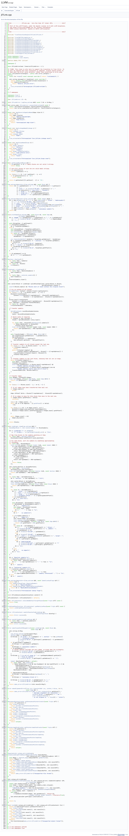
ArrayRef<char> (14, 291)
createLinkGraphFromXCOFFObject (26, 770)
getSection (36, 323)
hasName (19, 209)
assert (11, 287)
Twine (51, 697)
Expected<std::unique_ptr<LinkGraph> (20, 753)
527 (4, 781)
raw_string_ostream (17, 634)
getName (32, 209)
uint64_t (35, 232)
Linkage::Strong (18, 131)
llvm (20, 56)
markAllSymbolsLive (18, 619)
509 (4, 755)
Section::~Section (14, 259)
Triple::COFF (17, 814)
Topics (20, 7)
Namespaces (28, 7)
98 (4, 163)
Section (37, 471)
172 (4, 269)
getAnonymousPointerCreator (34, 701)
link (12, 805)
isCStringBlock (16, 163)
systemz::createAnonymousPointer (27, 719)
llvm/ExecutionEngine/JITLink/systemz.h (28, 49)
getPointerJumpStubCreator (33, 727)
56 (4, 102)
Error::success (19, 615)
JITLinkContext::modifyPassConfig (23, 612)
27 (4, 60)
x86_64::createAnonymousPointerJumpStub (29, 734)
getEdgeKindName (35, 536)
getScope (52, 206)
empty (28, 559)
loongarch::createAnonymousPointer (28, 716)
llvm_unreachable (16, 86)
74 (4, 128)
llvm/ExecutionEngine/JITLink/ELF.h (27, 42)
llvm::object (23, 57)
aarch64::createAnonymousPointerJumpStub (30, 732)
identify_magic (24, 758)
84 (4, 142)
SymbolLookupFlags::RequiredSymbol (25, 583)
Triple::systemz (18, 717)
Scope (28, 142)
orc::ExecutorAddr (17, 232)
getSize (42, 203)
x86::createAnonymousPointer (25, 711)
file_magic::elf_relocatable (22, 763)
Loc (44, 688)
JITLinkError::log (17, 102)
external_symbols (27, 275)
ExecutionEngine (9, 10)
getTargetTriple (32, 432)
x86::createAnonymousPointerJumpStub (28, 737)
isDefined (40, 200)
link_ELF (19, 812)
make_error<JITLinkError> (23, 684)
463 (4, 688)
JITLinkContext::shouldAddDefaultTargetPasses (27, 600)
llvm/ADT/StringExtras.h (23, 37)
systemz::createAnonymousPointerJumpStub (30, 744)
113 (4, 184)
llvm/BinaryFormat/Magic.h (24, 39)
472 (4, 701)
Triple (50, 600)
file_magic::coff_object (21, 766)
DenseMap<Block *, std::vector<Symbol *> (23, 428)
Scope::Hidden (17, 148)
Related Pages (13, 7)
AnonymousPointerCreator (16, 701)
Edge (48, 214)
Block (24, 163)
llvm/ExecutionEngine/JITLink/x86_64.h (28, 52)
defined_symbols (27, 436)
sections (24, 468)
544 (4, 805)
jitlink (17, 96)
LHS (34, 379)
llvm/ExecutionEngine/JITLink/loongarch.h (29, 47)
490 (4, 727)
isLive (19, 207)
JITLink (18, 10)
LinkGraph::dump (16, 426)
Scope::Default (18, 145)
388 (4, 580)
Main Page (4, 7)
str (41, 432)
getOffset (39, 202)
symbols (28, 662)
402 (4, 600)
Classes (37, 7)
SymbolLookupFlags (48, 580)
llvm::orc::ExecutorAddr (34, 688)
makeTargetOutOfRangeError (21, 628)
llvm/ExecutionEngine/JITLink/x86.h (27, 50)
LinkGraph (39, 612)
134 (4, 214)
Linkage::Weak (17, 134)
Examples (50, 7)
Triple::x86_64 (18, 707)
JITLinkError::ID (17, 99)
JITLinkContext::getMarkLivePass (35, 606)
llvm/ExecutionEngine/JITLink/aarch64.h (28, 46)
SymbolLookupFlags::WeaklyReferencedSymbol (28, 586)
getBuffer (42, 758)
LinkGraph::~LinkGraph (15, 269)
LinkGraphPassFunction (15, 606)
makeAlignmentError (18, 688)
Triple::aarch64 (18, 704)
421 (4, 628)
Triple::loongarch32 (20, 713)
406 (4, 606)
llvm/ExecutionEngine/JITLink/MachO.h (28, 43)
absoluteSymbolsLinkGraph (16, 781)
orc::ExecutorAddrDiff (18, 239)
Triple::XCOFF (17, 817)
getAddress (20, 200)
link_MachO (19, 809)
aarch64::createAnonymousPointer (27, 706)
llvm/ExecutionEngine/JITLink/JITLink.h (28, 34)
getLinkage (55, 204)
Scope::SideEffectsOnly (21, 151)
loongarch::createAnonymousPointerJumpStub (30, 742)
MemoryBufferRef (32, 755)
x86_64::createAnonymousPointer (26, 709)
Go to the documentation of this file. (12, 19)
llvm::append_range (17, 482)
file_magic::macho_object (21, 760)
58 (4, 105)
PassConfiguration (42, 613)
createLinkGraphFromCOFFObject (26, 768)
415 (4, 619)
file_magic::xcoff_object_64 (22, 769)
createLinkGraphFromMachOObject (26, 762)
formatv (30, 189)
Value (55, 688)
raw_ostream (28, 102)
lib (1, 10)
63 (4, 112)
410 (4, 612)
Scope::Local (17, 154)
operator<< (20, 184)
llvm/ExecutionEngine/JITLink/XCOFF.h (28, 45)
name (19, 76)
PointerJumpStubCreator (16, 727)
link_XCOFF (19, 818)
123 (4, 199)
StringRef (22, 216)
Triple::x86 (17, 710)
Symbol (44, 199)
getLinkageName (22, 128)
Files (44, 7)
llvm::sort (15, 327)
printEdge (14, 214)
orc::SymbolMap (31, 782)
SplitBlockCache (16, 311)
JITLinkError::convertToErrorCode (31, 105)
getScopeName (21, 142)
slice (21, 295)
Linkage (29, 128)
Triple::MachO (17, 808)
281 (4, 426)
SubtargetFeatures (29, 789)
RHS (46, 379)
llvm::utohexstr (42, 691)
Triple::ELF (17, 811)
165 (4, 259)
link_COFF (19, 815)
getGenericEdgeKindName (24, 112)
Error (9, 612)
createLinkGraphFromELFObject (26, 765)
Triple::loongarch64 (20, 714)
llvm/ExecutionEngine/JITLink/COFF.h (27, 40)
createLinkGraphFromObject (17, 755)
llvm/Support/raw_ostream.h (24, 53)
